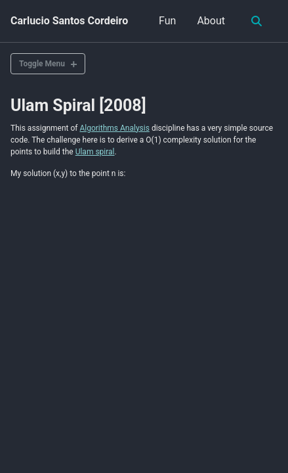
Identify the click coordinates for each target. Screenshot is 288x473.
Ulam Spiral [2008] (78, 105)
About (211, 20)
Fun (167, 20)
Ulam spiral (95, 151)
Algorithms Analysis (114, 128)
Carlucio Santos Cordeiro (69, 20)
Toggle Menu (42, 63)
